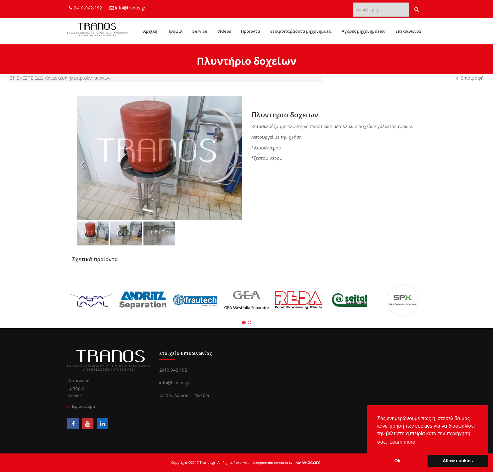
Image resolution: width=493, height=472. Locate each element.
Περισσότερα (81, 406)
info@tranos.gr (127, 8)
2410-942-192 (85, 8)
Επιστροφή (472, 78)
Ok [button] (397, 460)
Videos (224, 31)
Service (199, 31)
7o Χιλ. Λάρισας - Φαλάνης (185, 395)
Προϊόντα (250, 31)
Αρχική (150, 31)
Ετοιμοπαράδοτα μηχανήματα (301, 31)
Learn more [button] (402, 442)
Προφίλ (174, 31)
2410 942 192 (173, 370)
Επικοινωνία (408, 31)
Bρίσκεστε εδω (27, 78)
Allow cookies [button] (458, 460)
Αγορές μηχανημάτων (363, 31)
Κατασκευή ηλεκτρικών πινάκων (77, 78)
